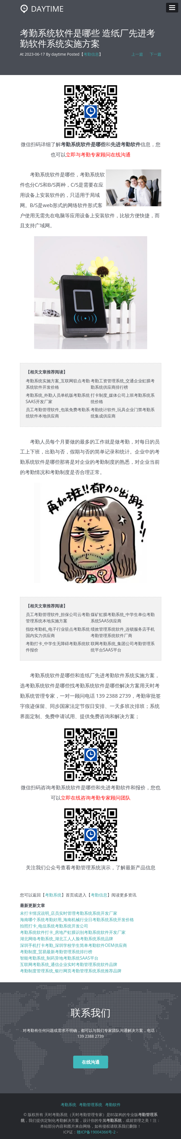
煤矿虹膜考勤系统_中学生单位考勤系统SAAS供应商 (123, 618)
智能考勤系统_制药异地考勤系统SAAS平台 (59, 958)
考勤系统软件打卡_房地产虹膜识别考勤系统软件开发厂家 (73, 932)
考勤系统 (53, 895)
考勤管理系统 (86, 867)
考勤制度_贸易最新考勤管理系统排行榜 (56, 952)
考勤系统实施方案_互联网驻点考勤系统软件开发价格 (58, 384)
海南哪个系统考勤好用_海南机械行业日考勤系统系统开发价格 (77, 919)
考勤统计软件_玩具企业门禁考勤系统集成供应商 (123, 413)
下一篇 (155, 54)
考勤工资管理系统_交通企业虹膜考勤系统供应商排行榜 (123, 384)
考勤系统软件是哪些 (73, 787)
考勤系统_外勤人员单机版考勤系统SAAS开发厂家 (58, 398)
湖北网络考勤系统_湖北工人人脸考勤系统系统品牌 (66, 939)
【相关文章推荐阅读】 (46, 372)
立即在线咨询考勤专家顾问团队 (96, 797)
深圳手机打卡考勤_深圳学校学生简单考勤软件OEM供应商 (73, 945)
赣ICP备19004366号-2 (96, 1132)
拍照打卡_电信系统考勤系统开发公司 (54, 926)
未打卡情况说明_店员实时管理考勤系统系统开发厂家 (69, 913)
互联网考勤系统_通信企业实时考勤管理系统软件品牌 (69, 964)
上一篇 (137, 54)
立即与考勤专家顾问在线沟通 (98, 154)
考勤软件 (113, 1104)
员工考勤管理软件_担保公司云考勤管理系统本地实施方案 (58, 618)
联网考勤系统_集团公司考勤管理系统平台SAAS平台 (123, 647)
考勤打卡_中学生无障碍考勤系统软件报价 (58, 647)
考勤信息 (91, 54)
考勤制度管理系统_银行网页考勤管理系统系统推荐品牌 (71, 971)
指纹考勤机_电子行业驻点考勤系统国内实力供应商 (58, 632)
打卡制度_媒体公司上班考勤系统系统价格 (123, 398)
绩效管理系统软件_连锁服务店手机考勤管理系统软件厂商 (123, 632)
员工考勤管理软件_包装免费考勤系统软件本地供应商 (58, 413)
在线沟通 (91, 1062)
